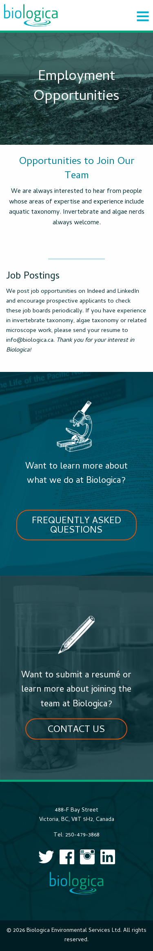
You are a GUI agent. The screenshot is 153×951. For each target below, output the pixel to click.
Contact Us (76, 730)
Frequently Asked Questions (76, 526)
